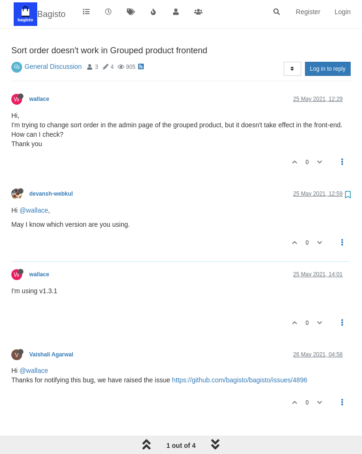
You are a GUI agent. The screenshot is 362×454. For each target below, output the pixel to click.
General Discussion (53, 66)
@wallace (33, 210)
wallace (39, 99)
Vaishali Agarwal (51, 354)
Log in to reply (328, 69)
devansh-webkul (51, 193)
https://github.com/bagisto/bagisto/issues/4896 (239, 380)
